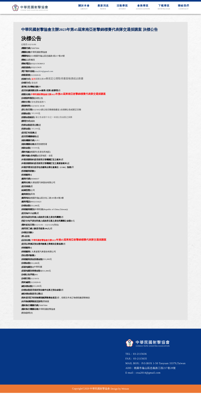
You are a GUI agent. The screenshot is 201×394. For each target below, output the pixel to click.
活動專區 (120, 9)
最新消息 (100, 9)
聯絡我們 (183, 9)
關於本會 (80, 9)
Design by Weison (120, 389)
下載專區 (163, 9)
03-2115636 (140, 354)
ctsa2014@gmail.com (44, 72)
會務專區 (141, 9)
